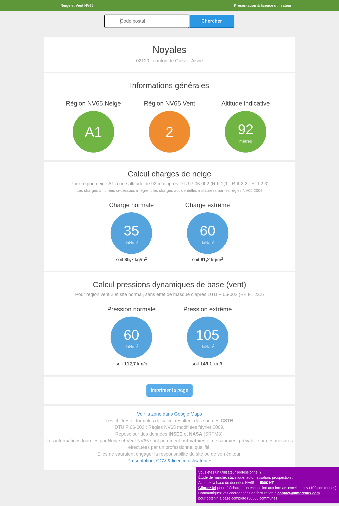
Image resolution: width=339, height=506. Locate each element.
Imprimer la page (169, 390)
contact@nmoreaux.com (298, 493)
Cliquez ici (207, 488)
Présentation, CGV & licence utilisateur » (169, 460)
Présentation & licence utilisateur (262, 5)
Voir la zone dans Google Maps (169, 414)
